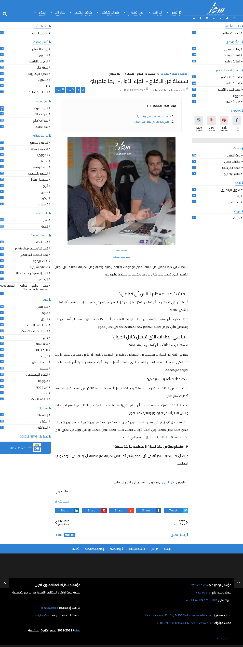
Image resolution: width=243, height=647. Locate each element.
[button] (25, 447)
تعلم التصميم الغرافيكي (34, 254)
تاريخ (45, 337)
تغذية (44, 226)
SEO (45, 86)
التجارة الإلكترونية (38, 73)
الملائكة (43, 427)
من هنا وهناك (39, 148)
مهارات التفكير (39, 114)
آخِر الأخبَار (157, 13)
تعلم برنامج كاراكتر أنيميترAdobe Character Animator (24, 287)
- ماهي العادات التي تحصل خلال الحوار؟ (152, 121)
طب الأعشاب (232, 102)
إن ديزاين (43, 279)
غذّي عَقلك (135, 13)
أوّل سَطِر (176, 13)
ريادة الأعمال (40, 49)
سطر (77, 629)
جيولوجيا (43, 380)
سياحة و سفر (40, 167)
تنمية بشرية (62, 501)
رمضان (44, 421)
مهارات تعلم (40, 120)
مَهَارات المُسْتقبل (109, 13)
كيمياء (44, 368)
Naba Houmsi (202, 592)
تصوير (44, 192)
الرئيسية (167, 548)
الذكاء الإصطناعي (37, 374)
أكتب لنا (75, 548)
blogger (59, 534)
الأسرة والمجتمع (38, 173)
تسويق (43, 55)
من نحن (154, 548)
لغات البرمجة (40, 260)
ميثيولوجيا (42, 387)
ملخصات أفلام (231, 33)
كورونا (236, 95)
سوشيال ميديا (39, 179)
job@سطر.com (41, 614)
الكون (44, 318)
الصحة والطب (232, 83)
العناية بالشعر (232, 61)
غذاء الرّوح (60, 13)
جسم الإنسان (40, 362)
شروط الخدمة (116, 548)
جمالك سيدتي (232, 49)
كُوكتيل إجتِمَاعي (83, 13)
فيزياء (44, 356)
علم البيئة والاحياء (37, 325)
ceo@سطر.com (48, 607)
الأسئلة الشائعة (137, 548)
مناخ (45, 393)
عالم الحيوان (41, 343)
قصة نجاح (42, 67)
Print (70, 88)
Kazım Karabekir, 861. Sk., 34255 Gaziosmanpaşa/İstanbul (174, 614)
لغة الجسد (42, 126)
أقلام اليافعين (232, 173)
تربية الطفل (233, 155)
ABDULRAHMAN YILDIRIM (199, 599)
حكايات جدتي (232, 161)
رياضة (237, 196)
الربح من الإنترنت (38, 61)
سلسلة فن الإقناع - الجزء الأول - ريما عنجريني (138, 80)
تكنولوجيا (42, 154)
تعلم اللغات (41, 242)
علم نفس (42, 306)
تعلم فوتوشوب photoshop (31, 248)
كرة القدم (234, 202)
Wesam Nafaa (199, 584)
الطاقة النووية (39, 399)
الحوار (135, 318)
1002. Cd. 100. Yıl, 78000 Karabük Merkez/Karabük (180, 622)
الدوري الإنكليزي (230, 189)
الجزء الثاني (168, 481)
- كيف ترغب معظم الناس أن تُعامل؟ (154, 115)
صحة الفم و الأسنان (228, 89)
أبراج (45, 185)
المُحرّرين (42, 13)
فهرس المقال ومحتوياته (161, 105)
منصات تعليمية (39, 267)
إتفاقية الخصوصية (94, 548)
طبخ (45, 220)
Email (60, 88)
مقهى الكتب (40, 33)
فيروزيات (43, 204)
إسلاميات (42, 415)
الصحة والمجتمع (230, 77)
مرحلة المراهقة (231, 167)
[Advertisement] (121, 47)
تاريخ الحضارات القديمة (34, 331)
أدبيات (236, 218)
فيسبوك (43, 79)
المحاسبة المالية (38, 92)
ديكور (45, 198)
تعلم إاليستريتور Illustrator (32, 273)
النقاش (163, 437)
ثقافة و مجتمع (39, 142)
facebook (70, 534)
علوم (45, 312)
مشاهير (43, 161)
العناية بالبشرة (232, 55)
